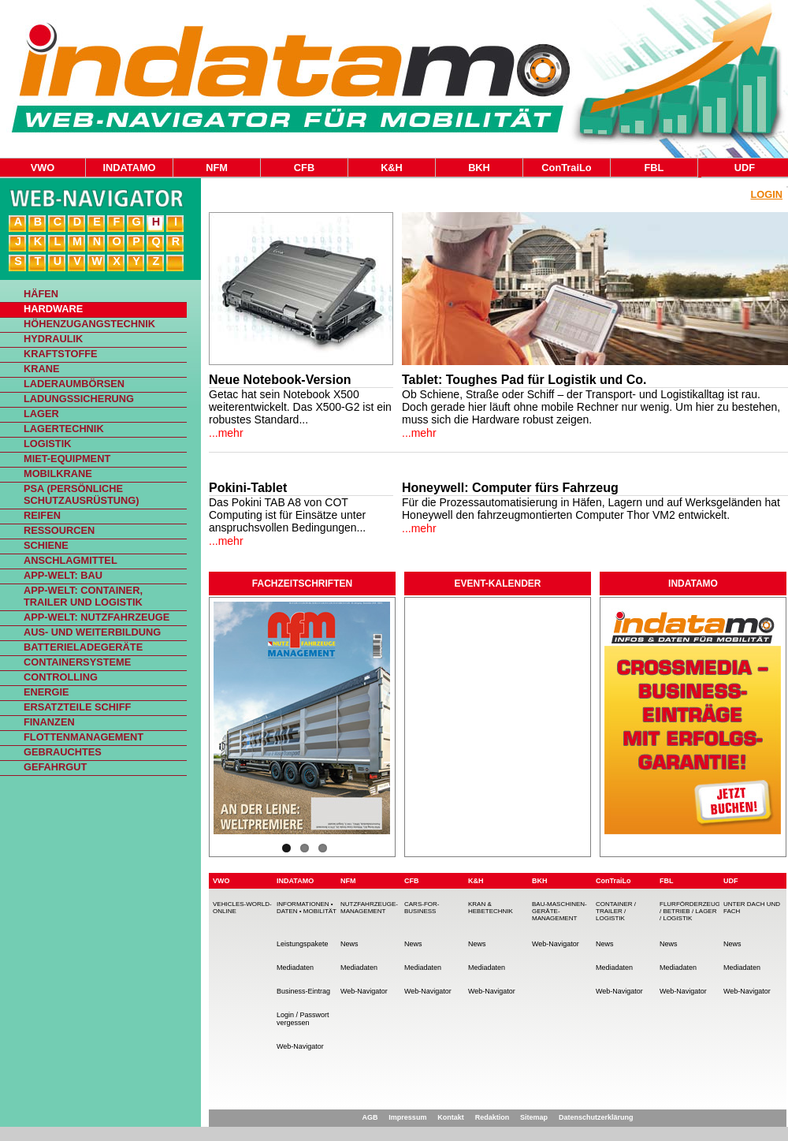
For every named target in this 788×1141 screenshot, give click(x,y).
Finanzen (49, 722)
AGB (369, 1117)
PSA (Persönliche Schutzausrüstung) (81, 494)
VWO (43, 167)
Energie (46, 692)
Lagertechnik (64, 428)
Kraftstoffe (61, 354)
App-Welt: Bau (63, 575)
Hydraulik (53, 339)
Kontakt (450, 1117)
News (349, 944)
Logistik (47, 443)
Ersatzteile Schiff (77, 707)
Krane (42, 369)
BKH (479, 167)
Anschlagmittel (70, 560)
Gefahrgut (55, 767)
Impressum (407, 1117)
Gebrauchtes (63, 752)
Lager (41, 413)
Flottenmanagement (83, 737)
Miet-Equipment (67, 458)
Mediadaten (295, 967)
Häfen (41, 294)
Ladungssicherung (79, 399)
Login (766, 194)
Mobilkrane (58, 473)
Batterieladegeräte (83, 647)
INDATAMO (128, 167)
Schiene (46, 545)
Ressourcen (59, 530)
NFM (217, 167)
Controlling (61, 677)
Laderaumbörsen (74, 384)
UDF (744, 167)
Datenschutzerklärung (596, 1117)
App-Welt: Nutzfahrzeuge (96, 617)
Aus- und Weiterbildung (92, 632)
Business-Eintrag (303, 991)
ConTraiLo (566, 167)
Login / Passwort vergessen (303, 1019)
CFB (304, 167)
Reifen (42, 515)
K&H (392, 167)
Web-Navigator (300, 1046)
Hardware (53, 309)
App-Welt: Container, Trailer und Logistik (83, 596)
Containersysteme (77, 662)
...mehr (226, 433)
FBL (654, 167)
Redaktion (492, 1117)
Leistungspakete (303, 944)
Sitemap (534, 1117)
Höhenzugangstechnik (89, 324)
